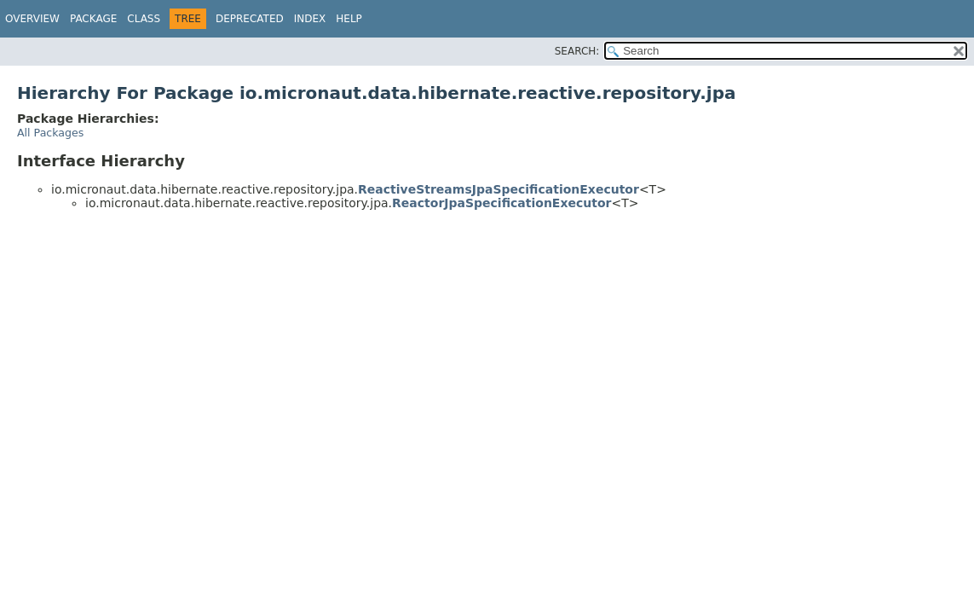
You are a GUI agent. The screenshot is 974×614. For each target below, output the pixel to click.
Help (349, 19)
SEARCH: (577, 51)
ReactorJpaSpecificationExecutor (501, 203)
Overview (32, 19)
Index (310, 19)
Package (93, 19)
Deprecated (250, 19)
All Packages (50, 132)
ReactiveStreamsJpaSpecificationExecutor (498, 189)
